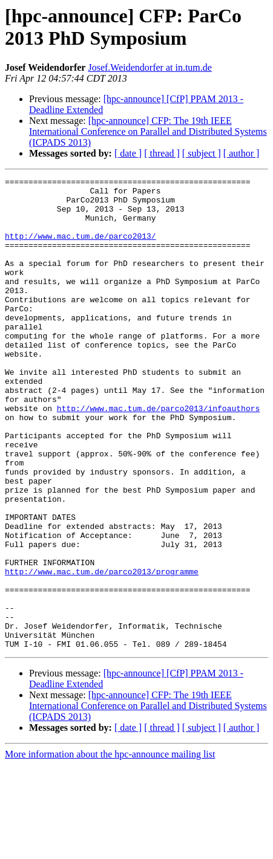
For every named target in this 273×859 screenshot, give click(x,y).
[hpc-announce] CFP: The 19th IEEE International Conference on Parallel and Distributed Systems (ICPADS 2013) (148, 131)
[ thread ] (162, 153)
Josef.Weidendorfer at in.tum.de (149, 67)
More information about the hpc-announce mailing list (110, 848)
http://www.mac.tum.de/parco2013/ (80, 248)
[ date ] (128, 153)
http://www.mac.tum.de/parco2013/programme (102, 651)
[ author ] (241, 153)
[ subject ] (201, 153)
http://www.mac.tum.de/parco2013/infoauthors (158, 455)
